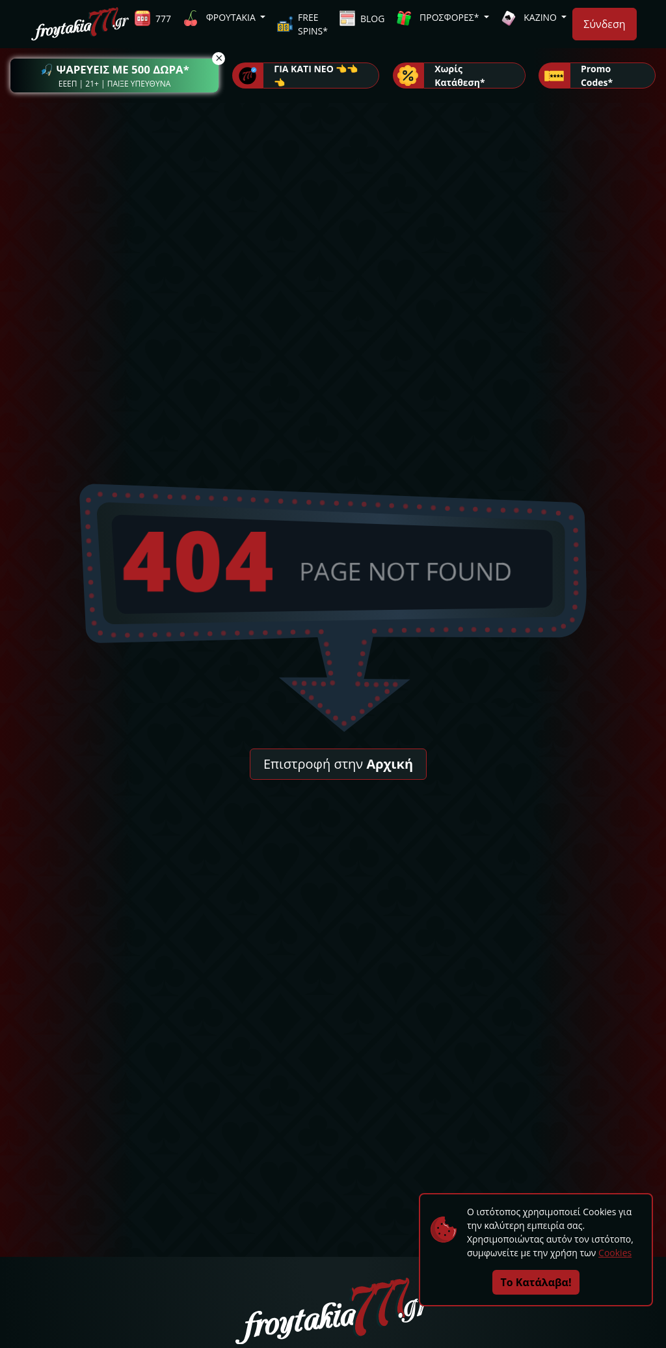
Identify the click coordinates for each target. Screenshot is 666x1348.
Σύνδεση (604, 24)
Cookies (615, 1252)
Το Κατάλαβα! (536, 1282)
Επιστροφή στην (338, 764)
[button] (114, 75)
